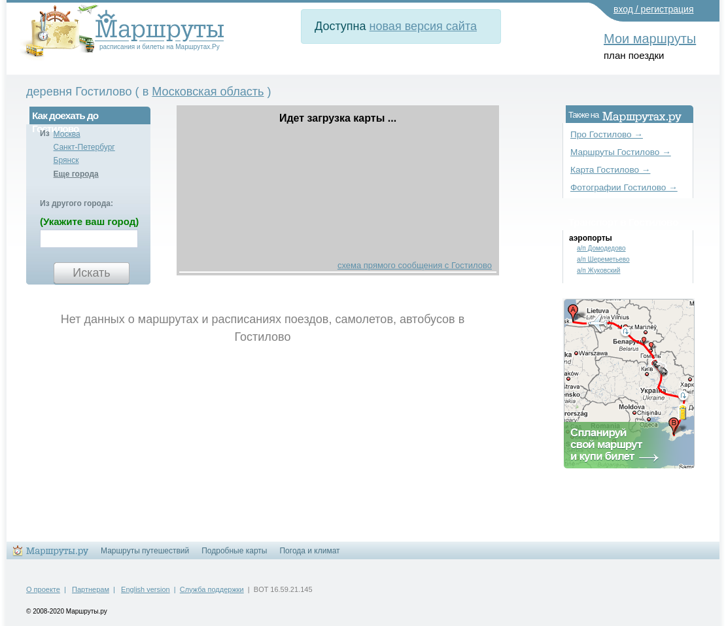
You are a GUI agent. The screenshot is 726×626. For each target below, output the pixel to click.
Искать (91, 272)
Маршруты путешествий (145, 550)
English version (145, 589)
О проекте (43, 589)
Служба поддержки (212, 589)
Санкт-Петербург (84, 147)
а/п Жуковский (598, 270)
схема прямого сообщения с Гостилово (414, 265)
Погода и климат (309, 550)
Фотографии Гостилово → (624, 187)
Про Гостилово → (606, 134)
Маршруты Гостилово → (620, 152)
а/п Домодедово (601, 248)
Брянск (66, 160)
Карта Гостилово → (610, 170)
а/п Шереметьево (603, 259)
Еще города (76, 174)
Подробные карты (234, 550)
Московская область (208, 91)
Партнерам (90, 589)
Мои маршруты (650, 38)
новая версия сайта (423, 26)
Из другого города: (76, 203)
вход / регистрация (654, 9)
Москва (67, 134)
